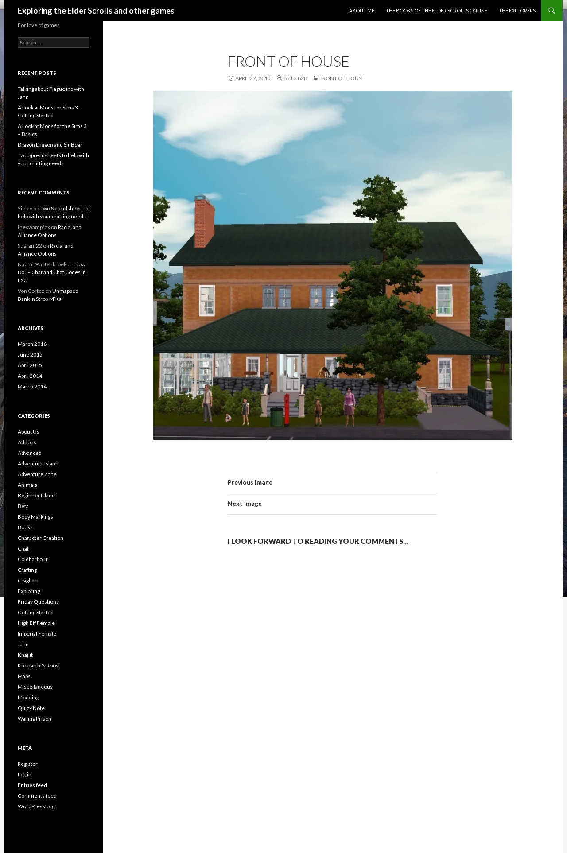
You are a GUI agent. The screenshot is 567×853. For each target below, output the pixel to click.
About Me (361, 10)
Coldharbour (33, 559)
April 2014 (30, 375)
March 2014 (32, 386)
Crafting (27, 569)
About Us (28, 431)
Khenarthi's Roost (39, 665)
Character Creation (40, 538)
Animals (27, 484)
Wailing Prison (34, 718)
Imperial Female (37, 633)
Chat (23, 548)
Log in (24, 774)
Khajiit (25, 654)
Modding (28, 697)
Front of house (342, 78)
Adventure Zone (37, 474)
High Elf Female (36, 623)
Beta (23, 506)
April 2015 (30, 365)
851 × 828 (295, 78)
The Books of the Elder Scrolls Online (436, 10)
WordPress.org (36, 806)
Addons (27, 442)
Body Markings (35, 516)
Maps (24, 676)
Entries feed (32, 785)
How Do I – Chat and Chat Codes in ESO (52, 272)
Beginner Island (36, 495)
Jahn (23, 644)
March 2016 (32, 344)
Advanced (30, 453)
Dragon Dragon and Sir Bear (50, 144)
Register (28, 763)
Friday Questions (38, 601)
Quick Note (31, 708)
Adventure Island (38, 463)
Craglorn (28, 580)
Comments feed (37, 795)
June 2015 (30, 354)
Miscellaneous (35, 686)
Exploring (29, 591)
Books (25, 527)
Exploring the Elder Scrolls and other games (96, 11)
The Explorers (517, 10)
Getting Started (36, 612)
